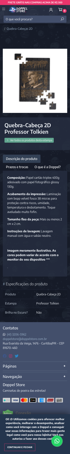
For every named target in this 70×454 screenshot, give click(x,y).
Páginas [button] (9, 366)
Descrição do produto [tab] (21, 159)
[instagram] (11, 355)
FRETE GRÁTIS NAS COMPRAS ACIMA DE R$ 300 (35, 2)
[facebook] (5, 355)
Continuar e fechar (19, 447)
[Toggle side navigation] (4, 9)
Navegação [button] (12, 376)
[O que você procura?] (35, 19)
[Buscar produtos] (62, 19)
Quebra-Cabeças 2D (19, 29)
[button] (51, 9)
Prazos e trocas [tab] (17, 167)
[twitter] (16, 355)
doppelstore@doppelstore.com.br (25, 339)
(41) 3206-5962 (16, 334)
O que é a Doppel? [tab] (48, 167)
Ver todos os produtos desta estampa (29, 140)
